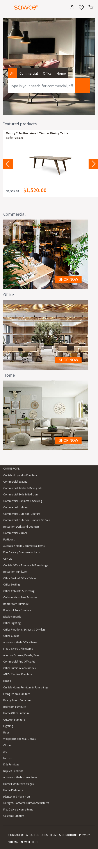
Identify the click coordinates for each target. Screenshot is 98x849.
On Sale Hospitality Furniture (20, 475)
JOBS (44, 835)
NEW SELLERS (29, 842)
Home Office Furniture (16, 713)
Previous (8, 164)
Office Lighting (12, 623)
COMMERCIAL (11, 468)
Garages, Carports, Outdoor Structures (26, 803)
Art (5, 751)
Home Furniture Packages (18, 784)
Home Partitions (13, 790)
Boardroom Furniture (16, 604)
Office (47, 73)
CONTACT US (16, 835)
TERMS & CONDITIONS (64, 835)
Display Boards (12, 617)
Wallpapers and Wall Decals (19, 739)
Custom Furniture (13, 816)
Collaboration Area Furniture (20, 597)
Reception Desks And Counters (21, 527)
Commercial (29, 73)
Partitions (9, 539)
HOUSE (7, 681)
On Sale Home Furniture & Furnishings (25, 687)
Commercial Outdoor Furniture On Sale (26, 520)
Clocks (7, 745)
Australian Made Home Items (20, 777)
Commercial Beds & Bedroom (21, 494)
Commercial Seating (15, 481)
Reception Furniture (15, 572)
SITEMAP (14, 842)
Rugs (6, 732)
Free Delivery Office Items (18, 649)
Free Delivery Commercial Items (21, 552)
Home (61, 73)
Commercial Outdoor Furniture (21, 514)
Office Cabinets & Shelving (18, 591)
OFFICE (7, 558)
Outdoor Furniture (14, 719)
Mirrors (7, 758)
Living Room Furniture (16, 694)
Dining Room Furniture (16, 700)
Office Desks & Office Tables (19, 578)
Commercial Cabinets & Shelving (22, 501)
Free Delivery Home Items (18, 809)
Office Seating (11, 584)
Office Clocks (11, 636)
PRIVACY (84, 835)
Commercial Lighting (15, 507)
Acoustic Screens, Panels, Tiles (21, 655)
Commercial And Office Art (19, 661)
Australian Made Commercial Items (24, 546)
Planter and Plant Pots (16, 797)
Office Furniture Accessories (19, 668)
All (12, 73)
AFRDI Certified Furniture (17, 674)
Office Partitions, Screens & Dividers (24, 629)
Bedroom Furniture (14, 707)
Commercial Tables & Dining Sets (22, 488)
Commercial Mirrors (15, 533)
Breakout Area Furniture (17, 610)
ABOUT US (32, 835)
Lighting (8, 726)
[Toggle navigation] (5, 8)
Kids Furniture (11, 764)
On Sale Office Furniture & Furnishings (25, 565)
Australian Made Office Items (20, 642)
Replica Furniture (13, 771)
